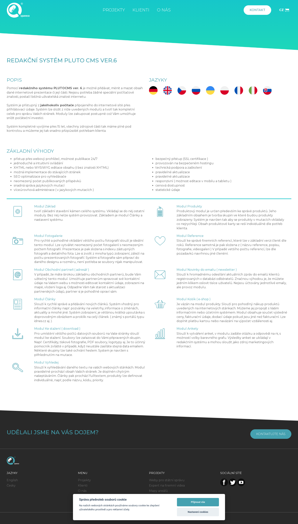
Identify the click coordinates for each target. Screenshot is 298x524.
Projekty (114, 10)
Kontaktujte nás (270, 434)
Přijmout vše (198, 502)
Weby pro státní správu (167, 480)
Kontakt (257, 10)
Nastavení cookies (198, 512)
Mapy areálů (158, 491)
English (12, 480)
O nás (164, 10)
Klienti (140, 10)
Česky (11, 485)
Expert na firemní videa (167, 485)
